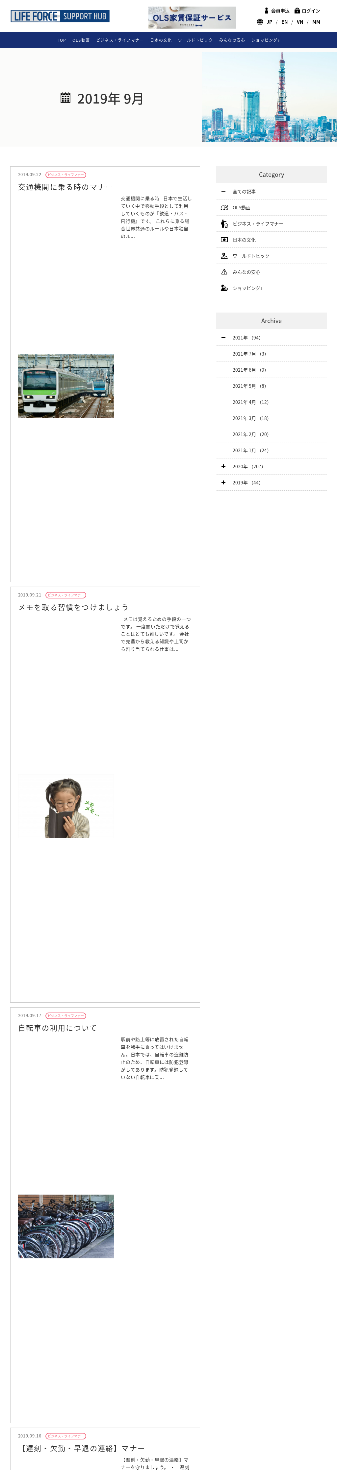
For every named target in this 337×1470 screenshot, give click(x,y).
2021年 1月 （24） (252, 450)
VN (300, 21)
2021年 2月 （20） (252, 434)
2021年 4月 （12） (252, 402)
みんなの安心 (232, 40)
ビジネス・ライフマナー (120, 40)
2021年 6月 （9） (251, 369)
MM (316, 21)
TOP (61, 40)
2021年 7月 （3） (251, 353)
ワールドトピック (195, 40)
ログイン (311, 10)
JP (269, 21)
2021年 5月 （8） (251, 386)
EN (284, 21)
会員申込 (280, 10)
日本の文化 (161, 40)
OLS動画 (81, 40)
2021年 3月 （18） (252, 418)
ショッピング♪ (265, 40)
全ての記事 (244, 191)
